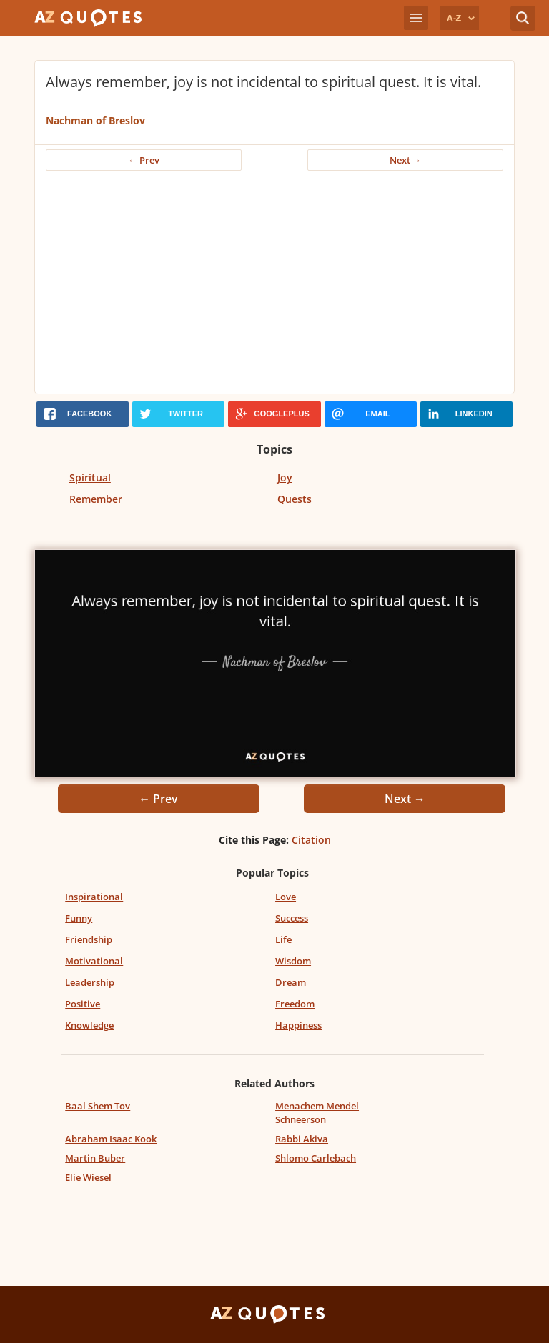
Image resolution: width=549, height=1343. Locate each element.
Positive (82, 1003)
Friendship (88, 939)
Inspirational (94, 896)
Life (283, 939)
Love (285, 896)
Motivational (94, 960)
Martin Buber (95, 1158)
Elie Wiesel (88, 1177)
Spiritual (90, 477)
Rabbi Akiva (301, 1138)
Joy (284, 477)
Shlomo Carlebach (315, 1158)
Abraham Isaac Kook (111, 1138)
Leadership (89, 982)
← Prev (143, 160)
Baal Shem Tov (97, 1105)
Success (291, 918)
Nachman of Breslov (95, 120)
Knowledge (89, 1025)
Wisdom (293, 960)
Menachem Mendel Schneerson (317, 1112)
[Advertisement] (274, 286)
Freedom (295, 1003)
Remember (95, 499)
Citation (311, 840)
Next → (406, 160)
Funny (78, 918)
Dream (290, 982)
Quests (294, 499)
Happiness (298, 1025)
